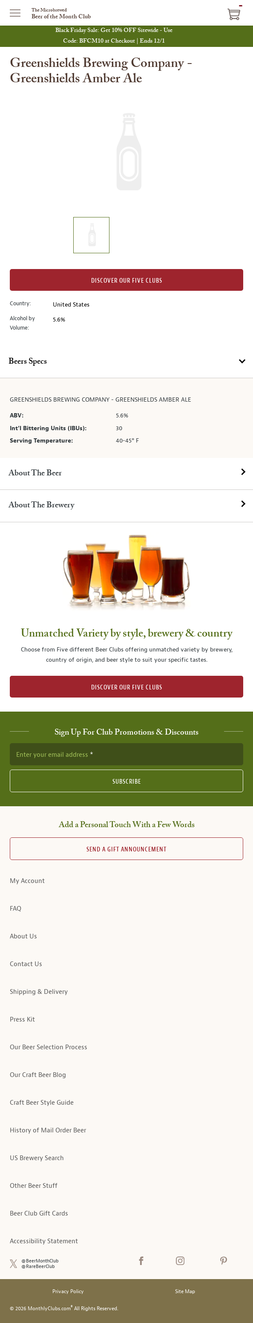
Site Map (185, 1291)
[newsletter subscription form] (126, 754)
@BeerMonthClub (40, 1261)
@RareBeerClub (38, 1266)
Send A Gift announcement (126, 849)
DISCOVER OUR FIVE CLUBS (126, 687)
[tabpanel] (126, 418)
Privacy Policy (68, 1291)
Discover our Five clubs (126, 281)
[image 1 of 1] (91, 236)
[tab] (126, 362)
